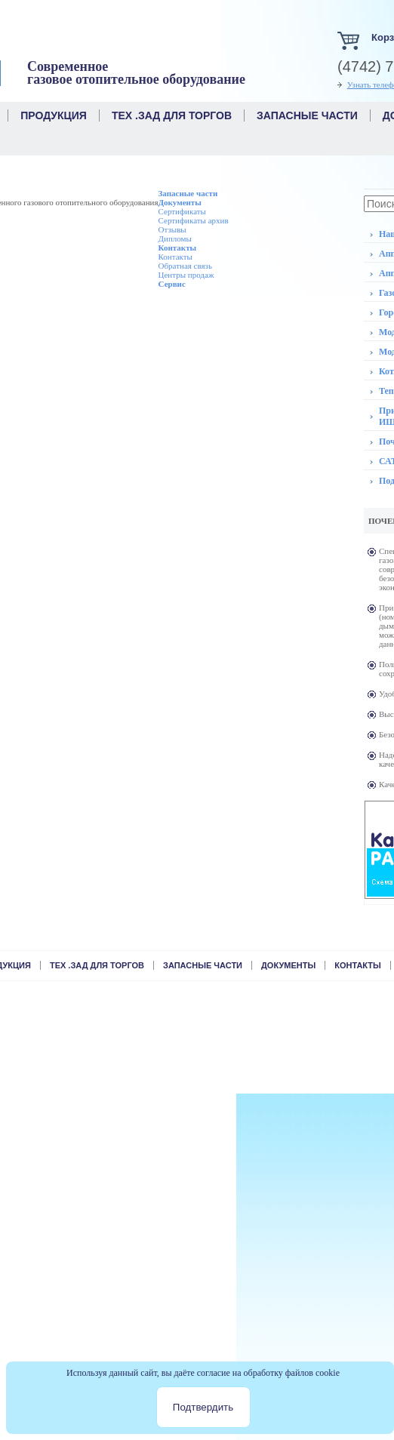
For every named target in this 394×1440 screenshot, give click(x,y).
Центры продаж (186, 274)
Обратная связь (185, 265)
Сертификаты (182, 211)
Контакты (178, 247)
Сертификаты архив (194, 220)
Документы (180, 202)
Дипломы (175, 238)
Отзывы (172, 229)
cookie (328, 1373)
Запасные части (188, 193)
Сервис (172, 283)
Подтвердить (203, 1407)
